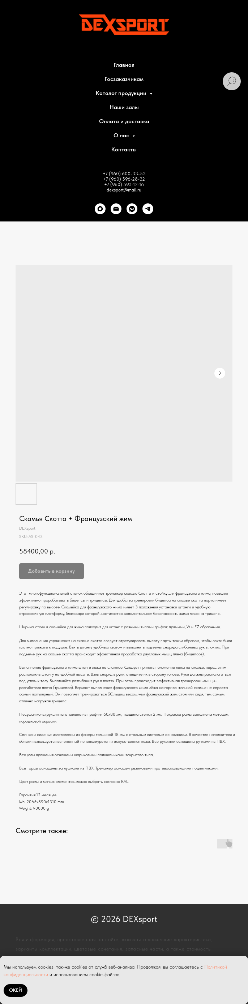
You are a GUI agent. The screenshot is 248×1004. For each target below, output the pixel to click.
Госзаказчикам (124, 79)
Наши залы (124, 107)
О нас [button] (122, 135)
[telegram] (147, 208)
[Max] (100, 208)
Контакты (124, 149)
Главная (124, 64)
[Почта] (116, 208)
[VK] (132, 208)
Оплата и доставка (124, 121)
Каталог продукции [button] (122, 93)
